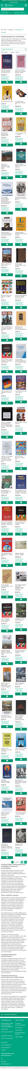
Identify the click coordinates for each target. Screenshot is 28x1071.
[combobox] (14, 9)
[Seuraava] (25, 862)
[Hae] (25, 9)
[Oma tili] (23, 5)
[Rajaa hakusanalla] (14, 49)
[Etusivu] (9, 5)
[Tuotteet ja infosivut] (2, 5)
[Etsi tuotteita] (14, 9)
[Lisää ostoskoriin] (7, 82)
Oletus (17, 52)
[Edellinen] (22, 862)
